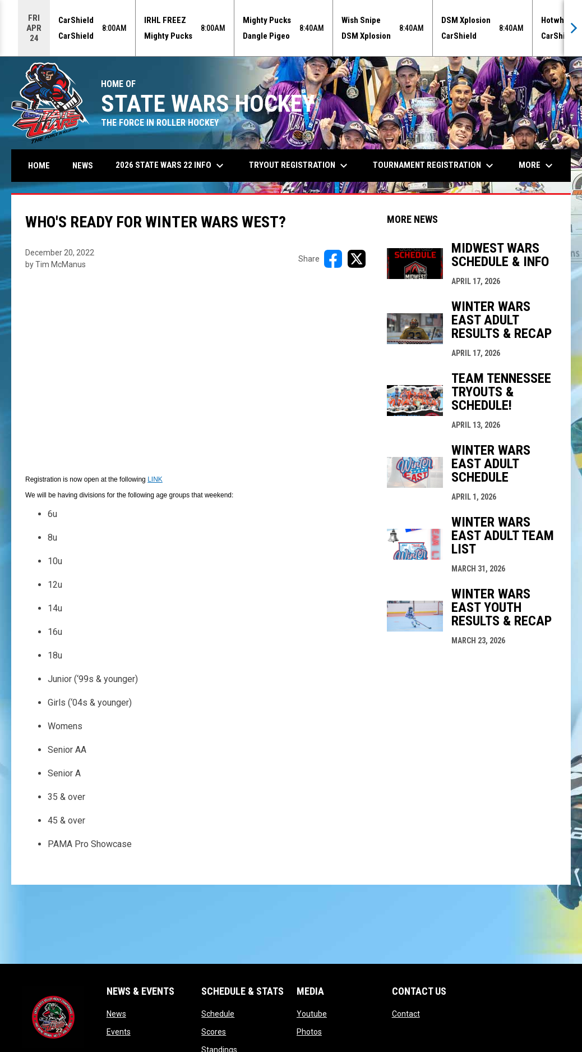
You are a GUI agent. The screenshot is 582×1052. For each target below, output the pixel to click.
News (116, 1013)
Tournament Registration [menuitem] (434, 165)
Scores (213, 1031)
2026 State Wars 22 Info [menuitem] (171, 165)
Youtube (312, 1013)
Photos (309, 1031)
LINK (155, 479)
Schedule (217, 1013)
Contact (406, 1013)
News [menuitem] (82, 166)
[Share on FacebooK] (333, 259)
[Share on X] (357, 259)
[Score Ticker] (291, 28)
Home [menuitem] (39, 166)
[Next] (573, 28)
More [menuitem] (537, 165)
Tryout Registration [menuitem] (299, 165)
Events (119, 1031)
